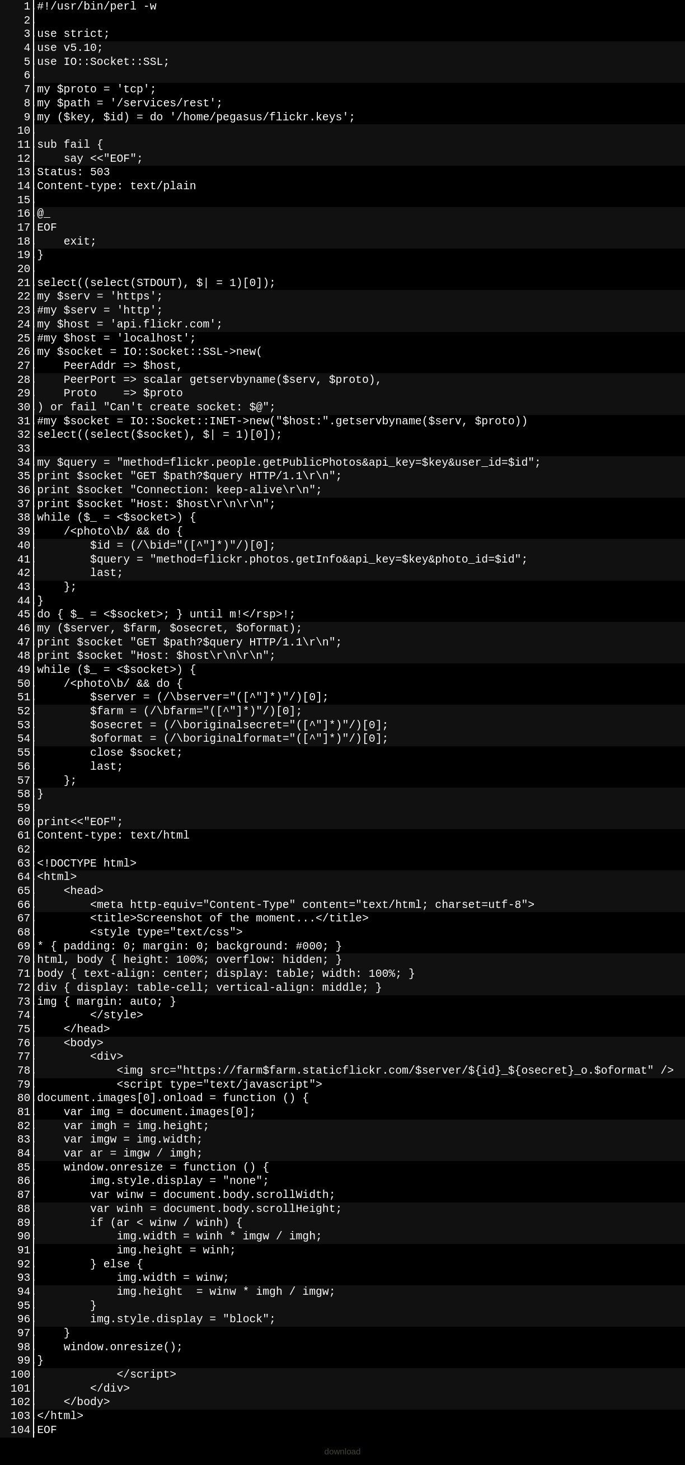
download (342, 1451)
